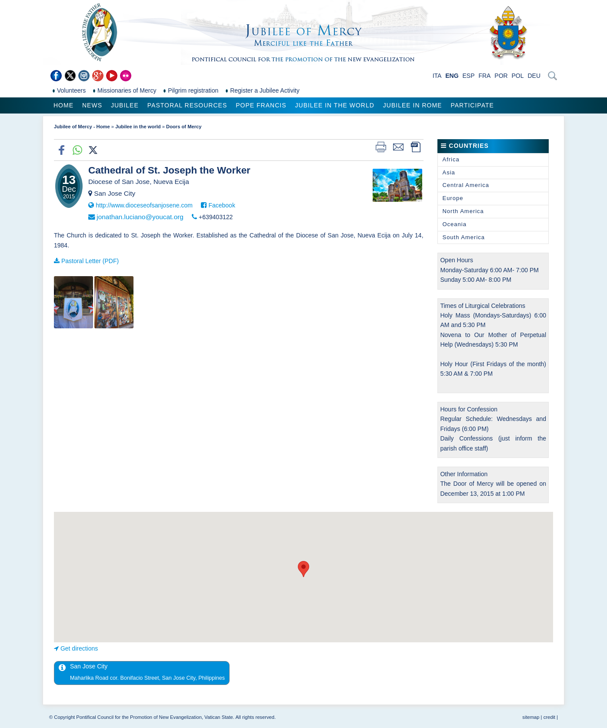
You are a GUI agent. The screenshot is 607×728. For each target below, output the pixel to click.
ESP (469, 75)
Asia (448, 172)
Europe (452, 198)
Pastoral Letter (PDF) (90, 260)
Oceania (454, 224)
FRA (484, 75)
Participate (472, 105)
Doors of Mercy (183, 126)
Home (63, 105)
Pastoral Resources (187, 105)
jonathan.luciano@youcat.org (140, 216)
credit (549, 717)
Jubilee (125, 105)
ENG (451, 75)
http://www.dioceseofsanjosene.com (144, 205)
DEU (533, 75)
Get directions (79, 648)
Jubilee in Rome (412, 105)
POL (518, 75)
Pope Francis (261, 105)
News (92, 105)
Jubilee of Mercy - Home (82, 126)
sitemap (530, 717)
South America (463, 237)
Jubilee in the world (334, 105)
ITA (437, 75)
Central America (465, 185)
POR (500, 75)
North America (463, 211)
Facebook (221, 205)
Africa (450, 159)
